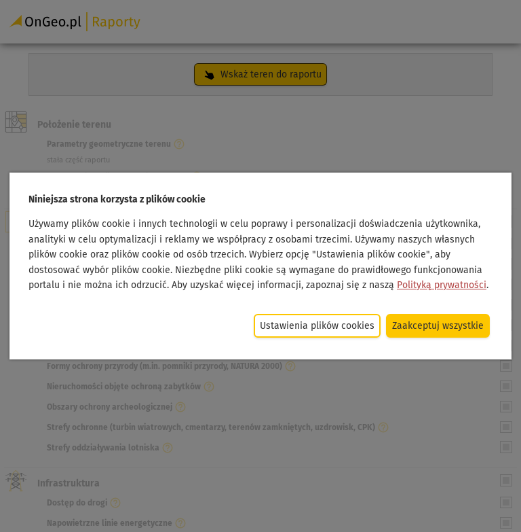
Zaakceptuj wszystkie (438, 325)
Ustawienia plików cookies (317, 325)
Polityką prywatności (441, 284)
